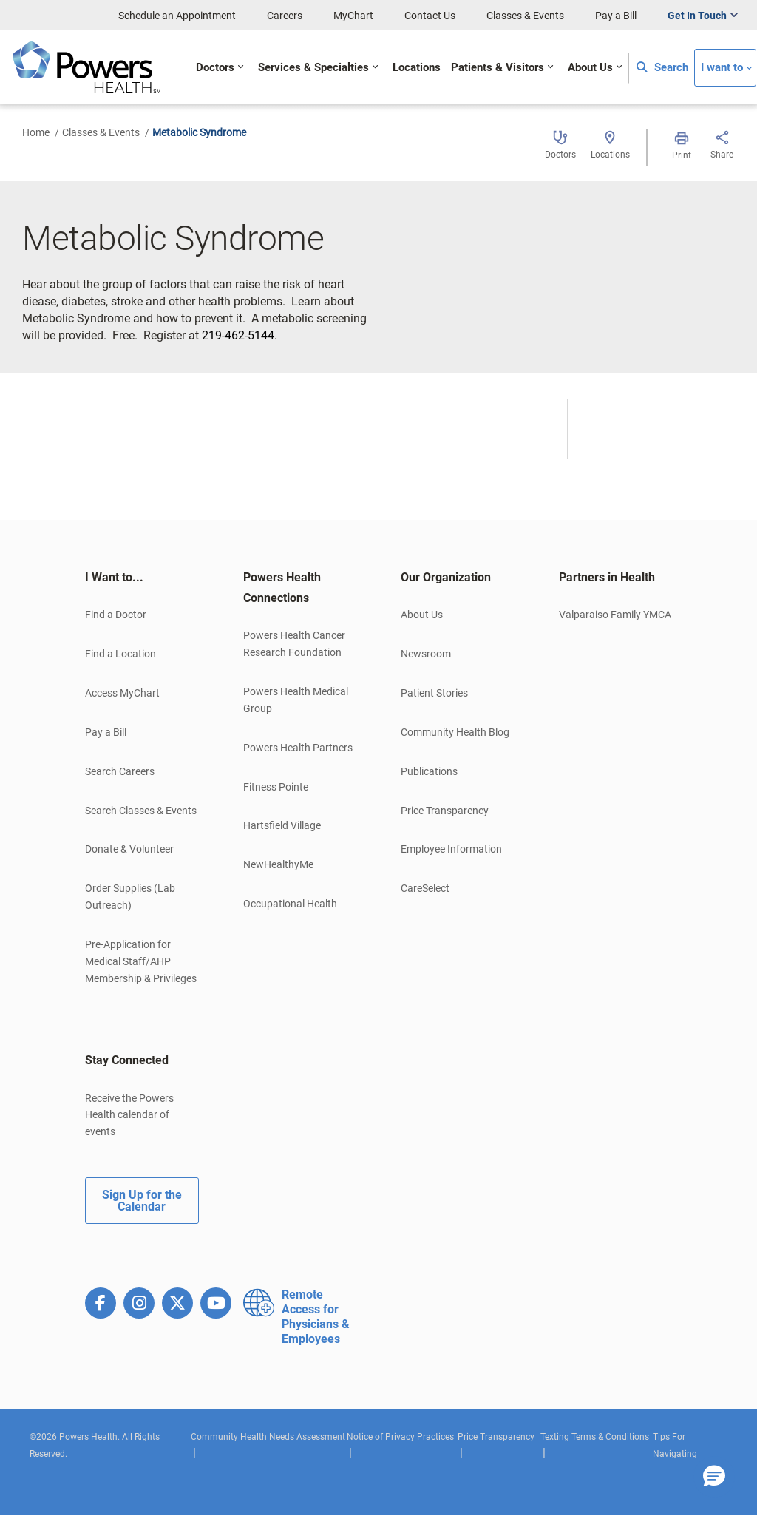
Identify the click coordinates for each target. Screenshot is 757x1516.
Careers (284, 15)
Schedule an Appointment (177, 15)
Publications (429, 771)
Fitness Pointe (275, 787)
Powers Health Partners (298, 748)
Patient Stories (434, 693)
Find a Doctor (115, 614)
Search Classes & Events (141, 810)
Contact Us (429, 15)
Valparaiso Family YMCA (615, 614)
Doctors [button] (215, 67)
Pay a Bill (616, 15)
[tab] (142, 577)
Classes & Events (525, 15)
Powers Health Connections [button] (282, 587)
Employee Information (451, 849)
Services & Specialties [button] (313, 67)
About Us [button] (590, 67)
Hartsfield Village (282, 825)
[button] (714, 1477)
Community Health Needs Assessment (268, 1437)
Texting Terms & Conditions (594, 1437)
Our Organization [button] (446, 577)
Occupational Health (290, 904)
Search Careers (120, 771)
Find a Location (120, 654)
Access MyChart (122, 693)
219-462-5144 (238, 335)
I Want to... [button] (114, 577)
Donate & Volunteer (129, 849)
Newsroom (426, 654)
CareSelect (425, 888)
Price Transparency (445, 810)
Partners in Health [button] (607, 577)
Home (36, 132)
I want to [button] (722, 67)
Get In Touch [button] (697, 15)
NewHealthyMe (278, 864)
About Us (422, 614)
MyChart (353, 15)
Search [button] (662, 67)
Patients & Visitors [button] (497, 67)
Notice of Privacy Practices (400, 1437)
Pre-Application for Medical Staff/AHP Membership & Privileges (141, 961)
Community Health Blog (455, 732)
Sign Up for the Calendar (142, 1201)
